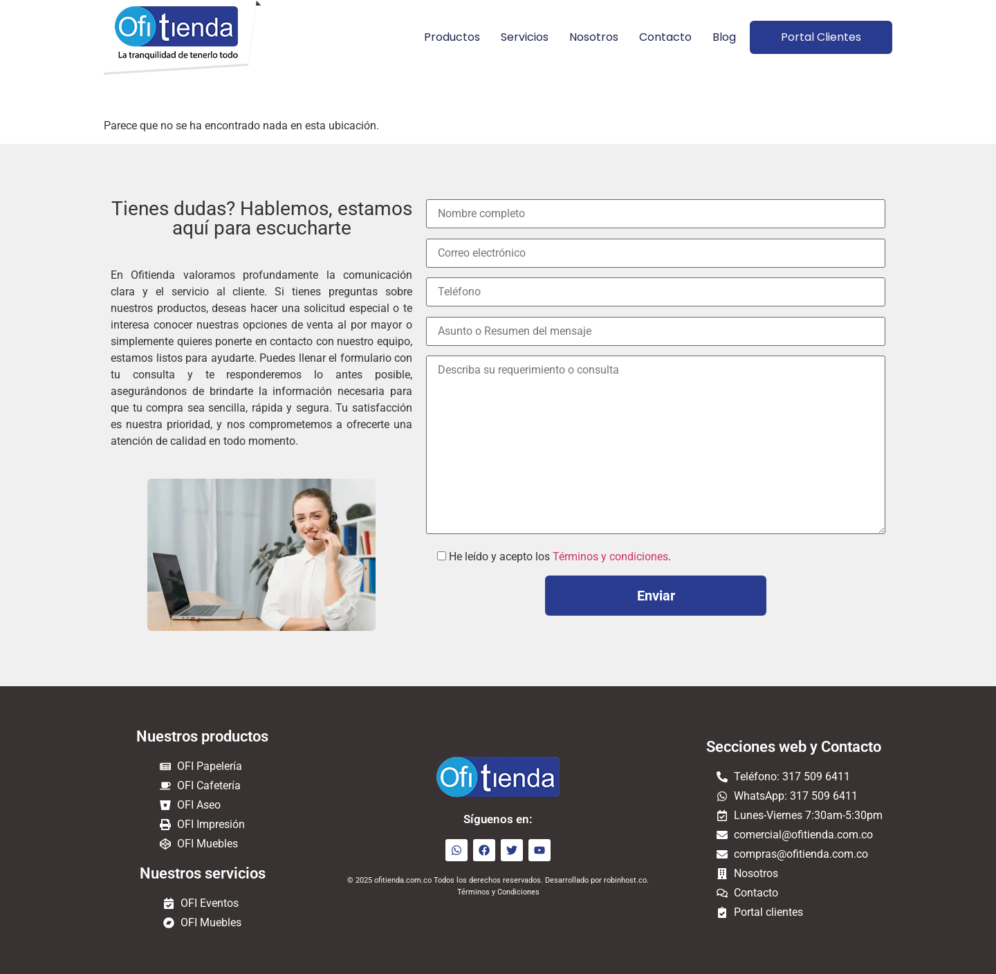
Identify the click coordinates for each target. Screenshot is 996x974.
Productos (452, 37)
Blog (724, 37)
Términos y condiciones (610, 556)
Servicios (524, 37)
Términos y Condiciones (498, 892)
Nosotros (593, 37)
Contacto (665, 37)
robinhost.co (625, 880)
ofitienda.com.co (403, 880)
